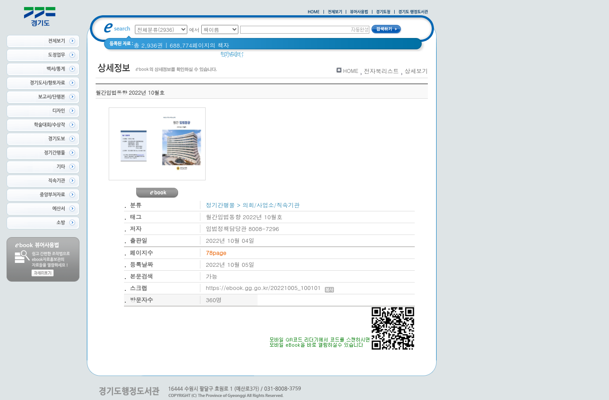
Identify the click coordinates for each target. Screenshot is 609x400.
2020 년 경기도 (269, 56)
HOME (350, 70)
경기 (302, 56)
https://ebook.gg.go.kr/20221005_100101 (270, 287)
